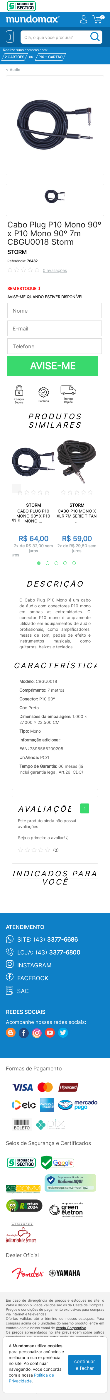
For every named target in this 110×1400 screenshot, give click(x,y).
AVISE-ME (53, 366)
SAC (23, 991)
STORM (17, 252)
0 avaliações (55, 270)
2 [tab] (45, 563)
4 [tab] (62, 563)
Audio (15, 70)
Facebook (32, 978)
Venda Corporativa (71, 1328)
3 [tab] (53, 563)
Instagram (34, 965)
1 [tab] (36, 563)
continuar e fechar (84, 1364)
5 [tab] (71, 563)
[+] (84, 808)
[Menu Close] (10, 36)
